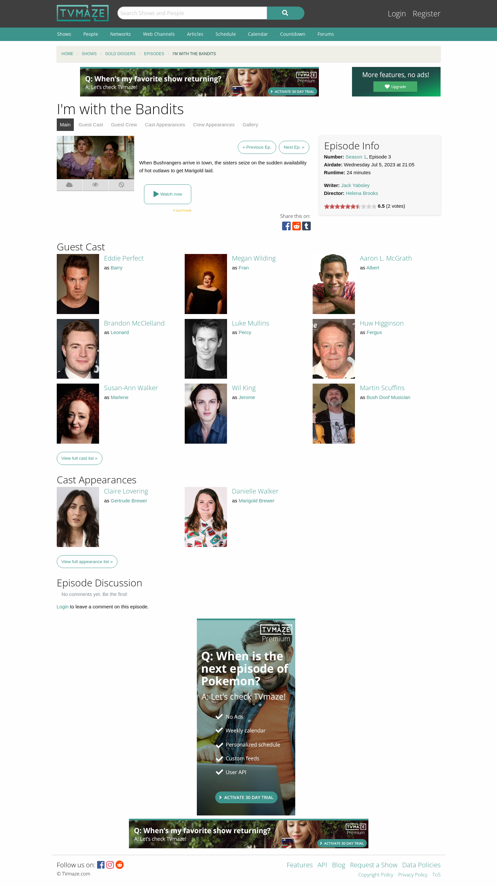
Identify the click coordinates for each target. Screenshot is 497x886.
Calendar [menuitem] (258, 34)
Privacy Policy (412, 875)
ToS (436, 875)
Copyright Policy (375, 875)
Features (300, 865)
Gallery (250, 124)
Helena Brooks (362, 193)
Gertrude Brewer (129, 500)
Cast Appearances (165, 124)
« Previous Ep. (257, 147)
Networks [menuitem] (120, 34)
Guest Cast (90, 124)
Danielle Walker (255, 491)
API (322, 865)
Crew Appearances (214, 124)
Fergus (374, 332)
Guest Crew (124, 124)
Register (427, 14)
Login (397, 14)
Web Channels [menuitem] (159, 34)
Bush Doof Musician (388, 397)
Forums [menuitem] (326, 34)
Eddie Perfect (124, 258)
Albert (372, 267)
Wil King (244, 387)
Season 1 (355, 156)
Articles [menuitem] (195, 34)
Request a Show (373, 865)
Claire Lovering (126, 491)
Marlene (120, 397)
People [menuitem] (90, 34)
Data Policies (421, 865)
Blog (338, 865)
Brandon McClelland (134, 323)
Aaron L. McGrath (386, 258)
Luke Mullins (250, 323)
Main (65, 124)
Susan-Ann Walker (131, 387)
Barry (117, 267)
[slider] (350, 206)
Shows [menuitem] (64, 34)
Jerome (247, 397)
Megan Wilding (254, 258)
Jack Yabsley (355, 185)
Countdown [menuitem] (292, 34)
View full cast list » (79, 458)
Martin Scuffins (382, 387)
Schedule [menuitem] (226, 34)
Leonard (120, 332)
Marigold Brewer (257, 500)
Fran (244, 267)
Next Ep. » (294, 147)
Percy (245, 332)
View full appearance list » (87, 561)
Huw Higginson (382, 323)
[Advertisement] (199, 81)
